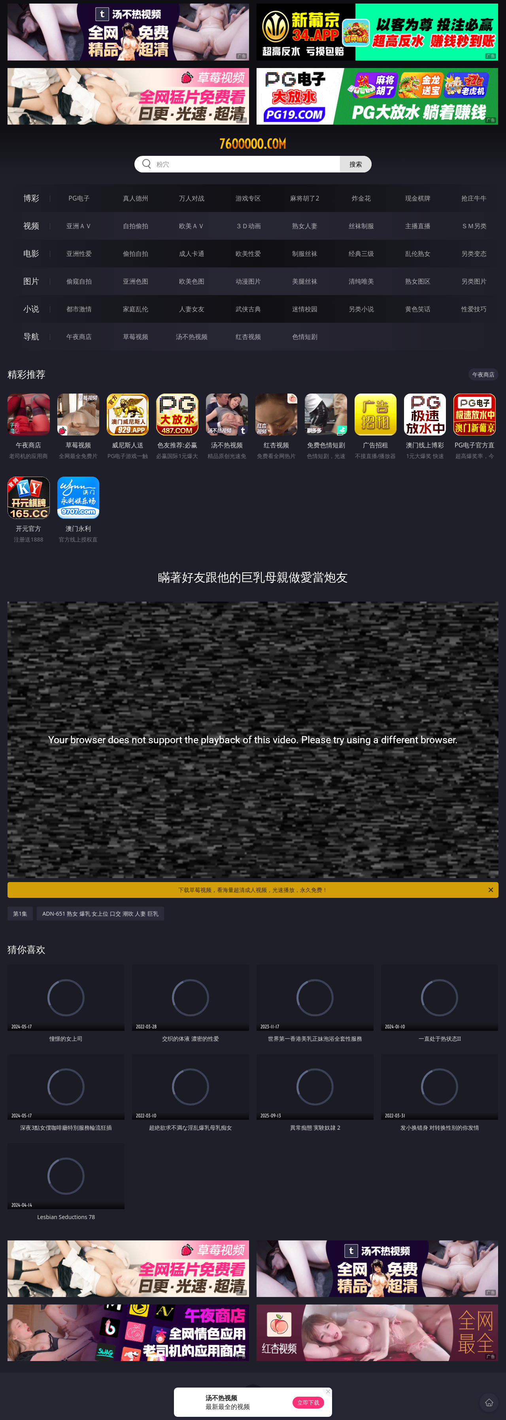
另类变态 (474, 253)
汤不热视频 (192, 336)
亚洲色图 (135, 281)
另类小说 (361, 309)
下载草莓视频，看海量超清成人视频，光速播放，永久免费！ (336, 890)
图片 (31, 281)
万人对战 (191, 198)
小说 (31, 308)
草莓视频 (135, 336)
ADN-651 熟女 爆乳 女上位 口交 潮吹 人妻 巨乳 (100, 913)
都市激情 (79, 309)
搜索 (355, 164)
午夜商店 (79, 336)
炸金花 (361, 198)
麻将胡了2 (304, 198)
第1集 (20, 913)
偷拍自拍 (135, 253)
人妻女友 (191, 309)
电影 (31, 253)
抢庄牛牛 (474, 198)
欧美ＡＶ (191, 226)
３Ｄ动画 (248, 226)
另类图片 (474, 281)
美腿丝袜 (304, 281)
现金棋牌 (417, 198)
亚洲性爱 (79, 253)
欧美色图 (191, 281)
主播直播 (417, 226)
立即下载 (308, 1402)
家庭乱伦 (135, 309)
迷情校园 (304, 309)
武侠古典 (248, 309)
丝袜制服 (361, 226)
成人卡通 (191, 253)
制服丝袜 (304, 253)
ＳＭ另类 (474, 226)
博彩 (31, 198)
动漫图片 (248, 281)
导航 (31, 336)
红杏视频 (248, 336)
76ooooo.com (252, 144)
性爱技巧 (474, 309)
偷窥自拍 (79, 281)
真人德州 (135, 198)
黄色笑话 (417, 309)
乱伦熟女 (417, 253)
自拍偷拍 (135, 226)
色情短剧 (304, 336)
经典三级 (361, 253)
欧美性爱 (248, 253)
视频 (31, 225)
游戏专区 (248, 198)
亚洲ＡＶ (79, 226)
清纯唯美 (361, 281)
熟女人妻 (304, 226)
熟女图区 (417, 281)
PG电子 (78, 198)
